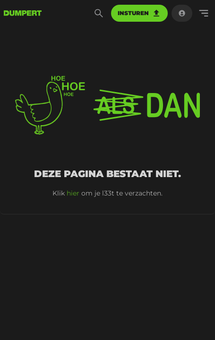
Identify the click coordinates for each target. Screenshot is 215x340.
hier (73, 193)
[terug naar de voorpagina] (23, 13)
